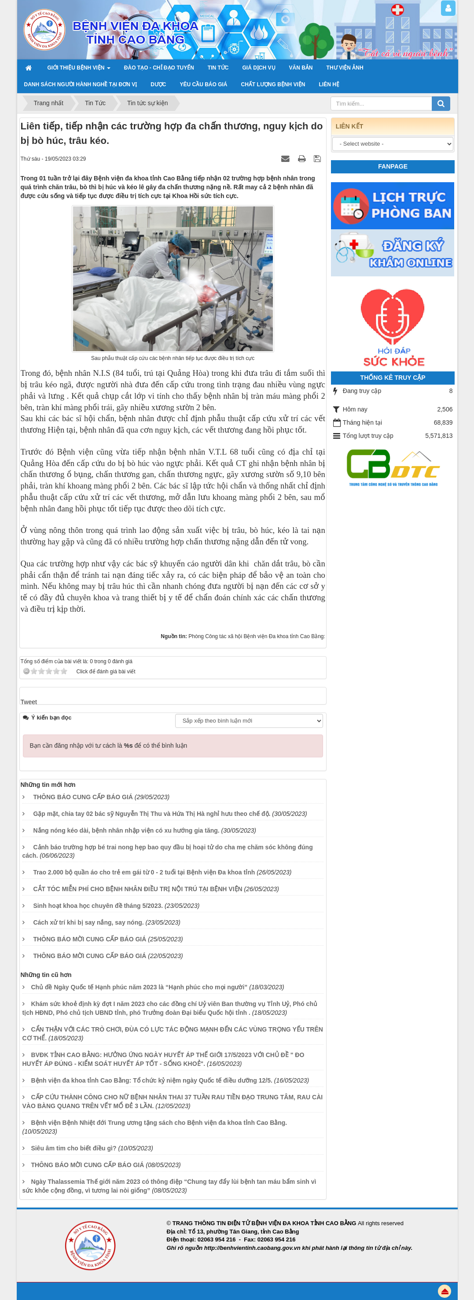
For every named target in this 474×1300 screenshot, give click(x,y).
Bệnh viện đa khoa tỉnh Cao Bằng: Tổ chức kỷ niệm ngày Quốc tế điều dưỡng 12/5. (151, 1080)
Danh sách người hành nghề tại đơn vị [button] (80, 84)
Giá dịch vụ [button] (259, 68)
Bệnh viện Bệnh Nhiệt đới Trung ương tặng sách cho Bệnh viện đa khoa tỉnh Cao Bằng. (159, 1122)
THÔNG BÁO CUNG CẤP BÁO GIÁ (83, 797)
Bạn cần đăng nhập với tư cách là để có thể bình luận (108, 745)
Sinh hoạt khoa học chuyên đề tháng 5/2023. (98, 905)
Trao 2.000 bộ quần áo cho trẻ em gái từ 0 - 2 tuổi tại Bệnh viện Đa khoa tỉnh (144, 872)
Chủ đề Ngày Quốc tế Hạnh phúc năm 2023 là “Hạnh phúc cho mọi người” (139, 987)
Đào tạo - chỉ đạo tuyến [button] (159, 68)
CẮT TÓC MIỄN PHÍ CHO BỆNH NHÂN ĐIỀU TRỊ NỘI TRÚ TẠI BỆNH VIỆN (137, 888)
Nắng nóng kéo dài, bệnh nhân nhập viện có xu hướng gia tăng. (126, 830)
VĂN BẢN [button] (301, 68)
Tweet (29, 701)
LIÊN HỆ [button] (329, 84)
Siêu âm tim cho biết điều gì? (73, 1148)
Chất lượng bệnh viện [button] (273, 84)
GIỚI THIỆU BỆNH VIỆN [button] (79, 70)
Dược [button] (158, 84)
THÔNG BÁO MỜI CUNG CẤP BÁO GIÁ (89, 939)
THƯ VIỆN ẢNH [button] (345, 68)
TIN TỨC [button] (218, 68)
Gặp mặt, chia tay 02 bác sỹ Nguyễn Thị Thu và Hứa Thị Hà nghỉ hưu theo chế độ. (151, 813)
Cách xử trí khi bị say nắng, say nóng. (88, 922)
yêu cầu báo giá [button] (204, 84)
